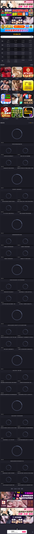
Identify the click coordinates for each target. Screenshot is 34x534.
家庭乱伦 (15, 56)
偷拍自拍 (15, 48)
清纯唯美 (15, 53)
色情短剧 (15, 61)
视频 (2, 45)
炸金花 (16, 42)
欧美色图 (23, 52)
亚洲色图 (15, 52)
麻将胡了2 (8, 42)
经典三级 (15, 49)
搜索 (31, 36)
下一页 (19, 488)
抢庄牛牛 (30, 42)
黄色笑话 (23, 57)
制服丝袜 (8, 49)
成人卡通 (23, 48)
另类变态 (30, 49)
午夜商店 (15, 60)
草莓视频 (23, 60)
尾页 (22, 488)
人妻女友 (23, 56)
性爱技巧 (30, 57)
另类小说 (15, 57)
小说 (2, 56)
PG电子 (8, 40)
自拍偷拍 (15, 44)
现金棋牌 (23, 42)
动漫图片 (30, 52)
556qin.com (17, 34)
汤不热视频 (30, 60)
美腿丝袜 (8, 53)
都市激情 (8, 56)
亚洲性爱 (8, 48)
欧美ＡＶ (23, 44)
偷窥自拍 (8, 52)
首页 (12, 488)
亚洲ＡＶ (8, 44)
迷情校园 (8, 57)
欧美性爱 (30, 48)
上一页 (15, 488)
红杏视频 (8, 61)
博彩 (2, 41)
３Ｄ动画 (30, 44)
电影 (2, 49)
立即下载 (24, 531)
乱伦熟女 (23, 49)
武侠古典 (30, 56)
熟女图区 (23, 53)
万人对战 (23, 40)
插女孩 (8, 60)
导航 (2, 60)
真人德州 (15, 40)
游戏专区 (30, 40)
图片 (2, 52)
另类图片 (30, 53)
